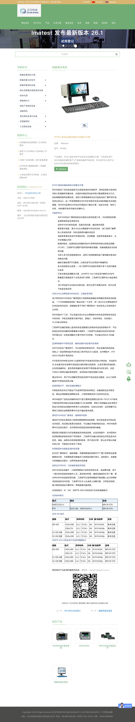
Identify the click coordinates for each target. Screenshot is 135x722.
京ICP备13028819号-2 (72, 712)
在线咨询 (61, 169)
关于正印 (37, 23)
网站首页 (25, 23)
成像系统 (24, 111)
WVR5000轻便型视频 (61, 647)
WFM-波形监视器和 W (107, 647)
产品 (47, 23)
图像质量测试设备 (27, 85)
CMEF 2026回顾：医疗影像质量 (34, 160)
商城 (95, 23)
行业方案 (57, 23)
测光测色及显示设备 (28, 116)
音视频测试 (25, 121)
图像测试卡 (25, 101)
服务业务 (69, 23)
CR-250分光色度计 (72, 611)
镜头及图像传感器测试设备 (31, 90)
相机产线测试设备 (27, 106)
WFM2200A (84, 646)
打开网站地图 (107, 712)
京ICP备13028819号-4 (91, 712)
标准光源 (24, 95)
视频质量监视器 (105, 611)
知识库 (105, 23)
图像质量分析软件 (27, 80)
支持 (79, 23)
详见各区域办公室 (33, 193)
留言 (114, 23)
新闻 (87, 23)
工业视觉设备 (26, 126)
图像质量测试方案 (27, 75)
